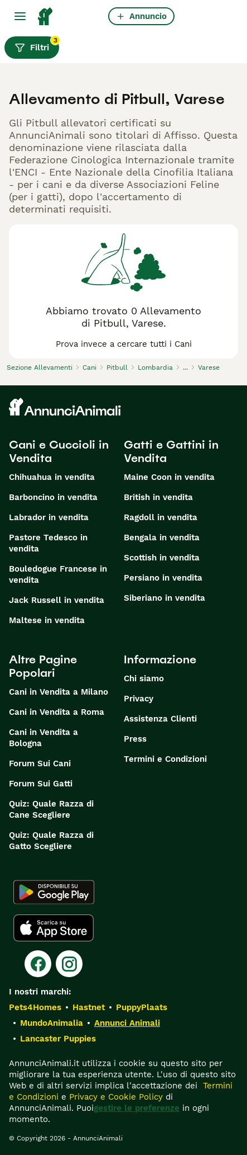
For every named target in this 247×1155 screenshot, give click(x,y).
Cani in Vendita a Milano (58, 692)
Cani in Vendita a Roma (56, 712)
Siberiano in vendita (164, 598)
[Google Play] (53, 892)
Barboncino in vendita (53, 497)
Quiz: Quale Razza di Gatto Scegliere (51, 840)
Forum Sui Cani (40, 763)
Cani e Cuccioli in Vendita (59, 451)
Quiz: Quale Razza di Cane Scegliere (51, 809)
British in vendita (158, 497)
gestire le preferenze (137, 1108)
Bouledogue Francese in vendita (58, 574)
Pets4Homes (35, 1007)
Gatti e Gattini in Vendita (171, 451)
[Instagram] (69, 963)
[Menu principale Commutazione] (20, 16)
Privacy (138, 699)
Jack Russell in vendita (56, 600)
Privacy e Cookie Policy (114, 1097)
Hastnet (88, 1007)
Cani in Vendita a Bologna (43, 737)
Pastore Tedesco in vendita (48, 543)
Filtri (36, 44)
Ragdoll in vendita (160, 517)
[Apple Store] (53, 927)
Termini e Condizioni (165, 759)
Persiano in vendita (163, 578)
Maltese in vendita (47, 620)
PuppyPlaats (141, 1007)
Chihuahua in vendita (52, 477)
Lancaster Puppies (58, 1039)
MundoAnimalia (51, 1023)
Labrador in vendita (49, 517)
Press (135, 739)
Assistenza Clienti (160, 719)
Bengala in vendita (162, 537)
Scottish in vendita (162, 558)
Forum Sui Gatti (40, 784)
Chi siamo (144, 678)
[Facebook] (38, 963)
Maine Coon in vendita (169, 477)
